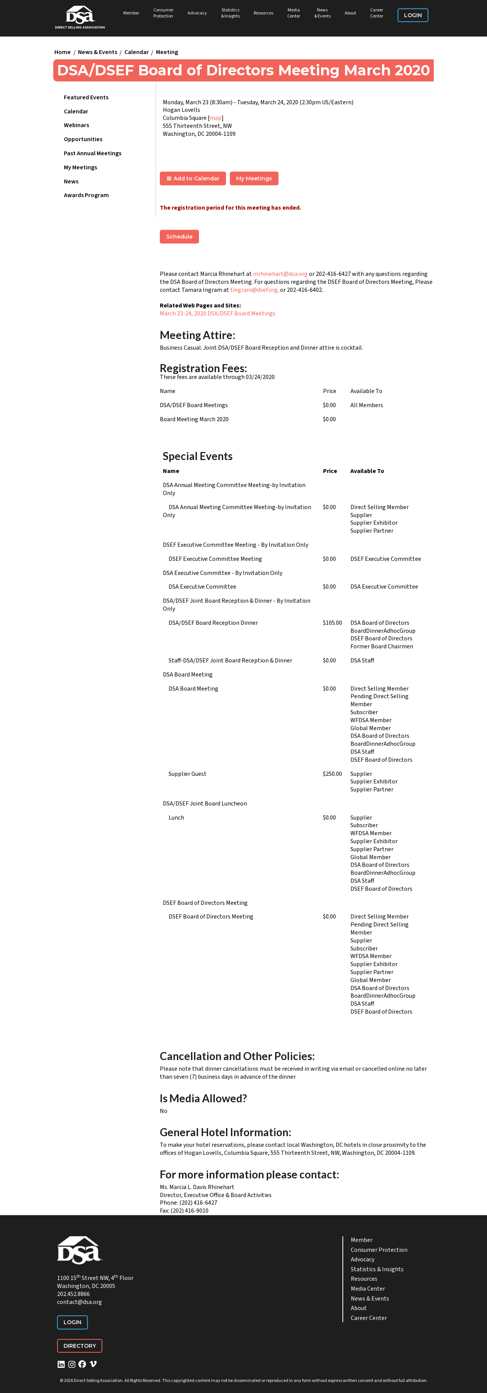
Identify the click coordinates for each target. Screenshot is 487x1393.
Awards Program (86, 195)
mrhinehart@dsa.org (280, 274)
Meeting (167, 52)
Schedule (179, 236)
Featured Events (86, 97)
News (71, 181)
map (215, 118)
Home (62, 52)
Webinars (76, 125)
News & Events (322, 13)
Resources (263, 13)
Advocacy (197, 13)
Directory (80, 1345)
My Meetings (80, 167)
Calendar (136, 52)
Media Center (293, 13)
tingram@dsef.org (254, 290)
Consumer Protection (163, 13)
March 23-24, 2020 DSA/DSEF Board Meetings (217, 313)
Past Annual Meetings (92, 153)
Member (131, 13)
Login (413, 15)
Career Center (376, 13)
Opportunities (83, 139)
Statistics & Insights (230, 13)
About (350, 13)
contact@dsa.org (79, 1302)
